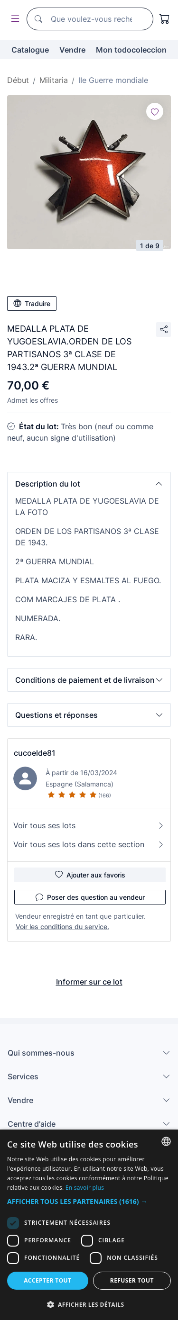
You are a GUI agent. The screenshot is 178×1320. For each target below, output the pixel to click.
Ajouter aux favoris (90, 874)
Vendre (72, 49)
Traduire (31, 303)
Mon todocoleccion (131, 49)
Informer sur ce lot (89, 981)
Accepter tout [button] (47, 1280)
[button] (89, 483)
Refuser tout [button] (132, 1280)
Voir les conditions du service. (62, 926)
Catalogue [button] (30, 49)
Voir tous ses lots (89, 825)
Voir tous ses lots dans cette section (89, 844)
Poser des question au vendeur (90, 897)
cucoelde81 (35, 753)
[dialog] (89, 1225)
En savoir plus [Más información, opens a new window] (85, 1188)
